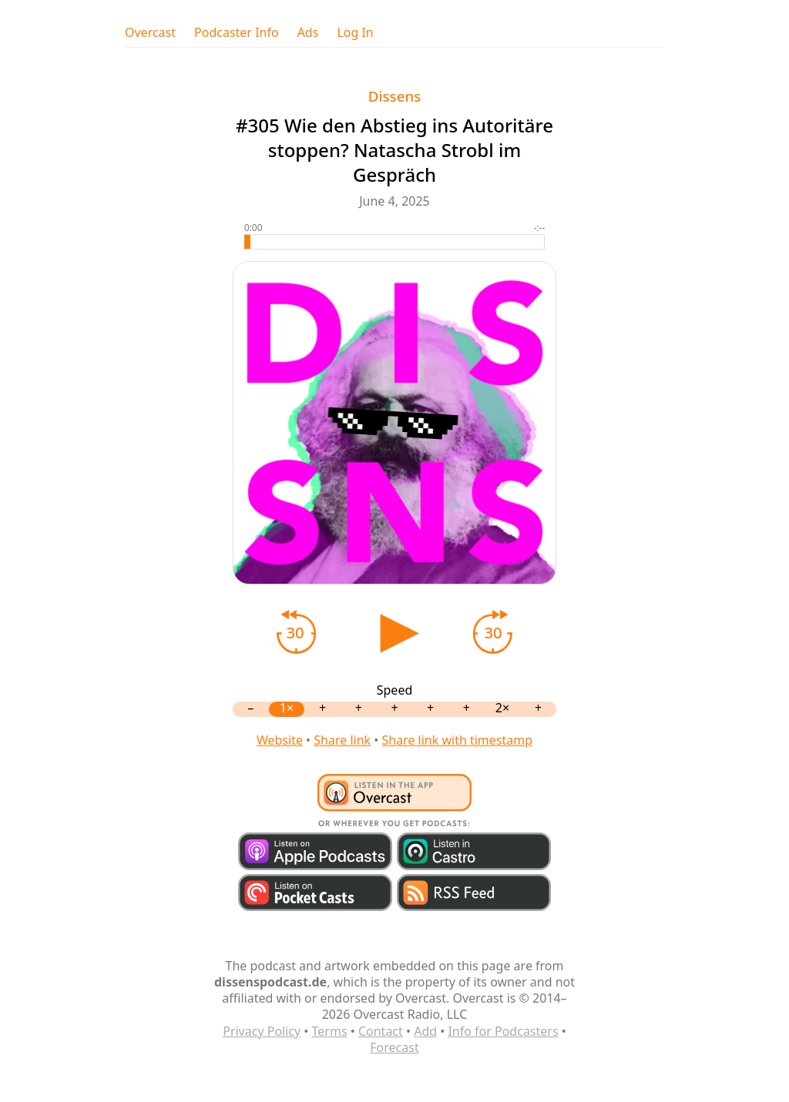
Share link (342, 740)
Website (280, 740)
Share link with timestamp (456, 740)
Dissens (394, 96)
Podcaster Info (236, 33)
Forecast (394, 1047)
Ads (308, 33)
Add (425, 1031)
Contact (380, 1031)
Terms (329, 1031)
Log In (355, 33)
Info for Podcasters (503, 1031)
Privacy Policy (261, 1031)
